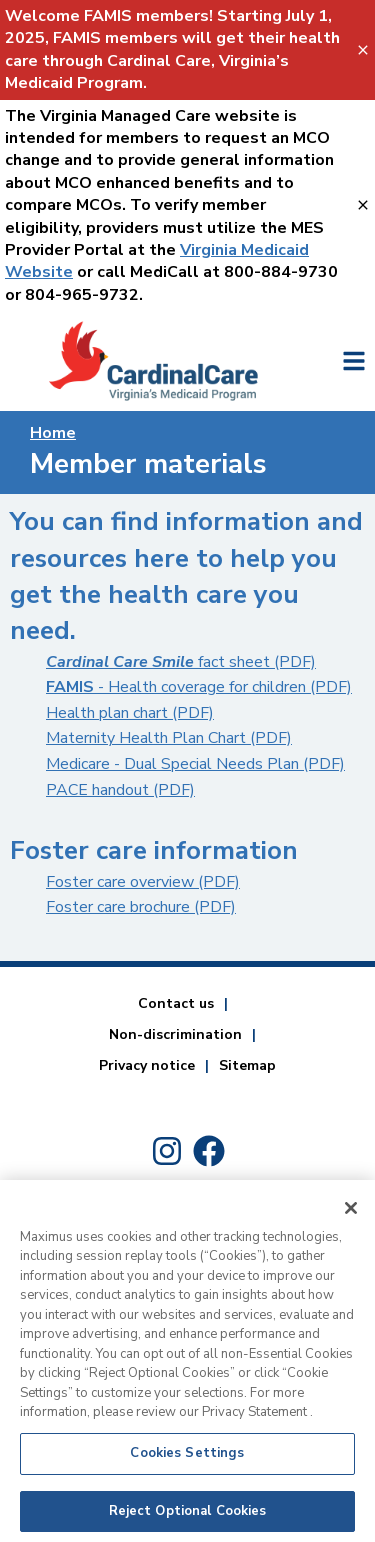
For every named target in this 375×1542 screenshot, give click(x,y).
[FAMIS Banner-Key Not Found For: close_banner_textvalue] (364, 50)
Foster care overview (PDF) (143, 882)
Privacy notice (147, 1065)
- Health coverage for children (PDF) (199, 687)
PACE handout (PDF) (120, 790)
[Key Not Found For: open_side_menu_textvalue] (354, 361)
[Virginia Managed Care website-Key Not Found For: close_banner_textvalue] (364, 206)
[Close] (351, 1216)
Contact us (176, 1003)
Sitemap (247, 1065)
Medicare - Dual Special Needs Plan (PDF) (195, 764)
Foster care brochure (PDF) (141, 907)
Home (53, 433)
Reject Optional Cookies (188, 1519)
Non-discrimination (175, 1034)
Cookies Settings (187, 1461)
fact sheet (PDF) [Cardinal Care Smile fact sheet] (181, 662)
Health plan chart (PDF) (130, 713)
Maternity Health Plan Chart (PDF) (169, 738)
